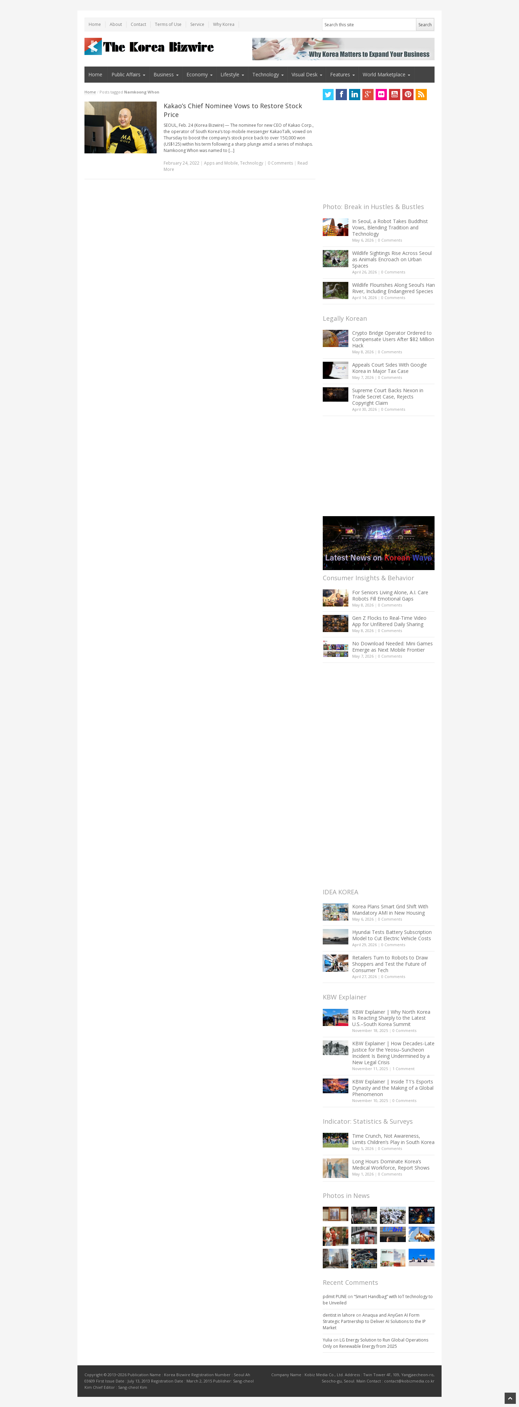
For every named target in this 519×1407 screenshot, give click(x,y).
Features (340, 74)
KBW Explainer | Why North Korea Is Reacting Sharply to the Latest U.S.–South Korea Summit (391, 1018)
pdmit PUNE (335, 1296)
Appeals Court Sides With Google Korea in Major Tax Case (389, 367)
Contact (138, 24)
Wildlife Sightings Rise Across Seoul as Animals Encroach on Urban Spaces (392, 259)
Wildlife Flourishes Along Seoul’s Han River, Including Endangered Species (393, 288)
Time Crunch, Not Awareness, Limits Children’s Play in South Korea (393, 1138)
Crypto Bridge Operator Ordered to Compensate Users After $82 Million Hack (393, 339)
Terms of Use (168, 24)
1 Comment (403, 1068)
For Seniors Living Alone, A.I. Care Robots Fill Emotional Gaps (390, 595)
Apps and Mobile (221, 163)
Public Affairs (126, 74)
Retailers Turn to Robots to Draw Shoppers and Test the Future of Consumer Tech (390, 963)
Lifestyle (229, 74)
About (116, 24)
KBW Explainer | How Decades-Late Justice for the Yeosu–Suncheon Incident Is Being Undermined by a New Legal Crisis (393, 1053)
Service (197, 24)
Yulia (327, 1340)
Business (163, 74)
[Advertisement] (375, 153)
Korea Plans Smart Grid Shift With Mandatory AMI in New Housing (390, 909)
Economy (197, 74)
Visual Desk (304, 74)
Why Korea (223, 24)
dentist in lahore (339, 1315)
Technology (265, 74)
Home (95, 24)
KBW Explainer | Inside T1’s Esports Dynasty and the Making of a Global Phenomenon (392, 1087)
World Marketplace (384, 74)
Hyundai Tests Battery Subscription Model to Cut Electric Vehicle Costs (392, 935)
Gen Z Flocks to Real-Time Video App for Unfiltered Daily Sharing (389, 621)
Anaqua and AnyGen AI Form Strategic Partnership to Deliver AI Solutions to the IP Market (374, 1321)
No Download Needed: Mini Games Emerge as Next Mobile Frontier (392, 646)
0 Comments (390, 240)
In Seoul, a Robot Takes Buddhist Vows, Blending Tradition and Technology (390, 227)
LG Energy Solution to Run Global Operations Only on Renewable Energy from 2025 (375, 1343)
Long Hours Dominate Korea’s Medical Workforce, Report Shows (391, 1164)
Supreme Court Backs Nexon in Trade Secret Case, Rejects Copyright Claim (387, 396)
